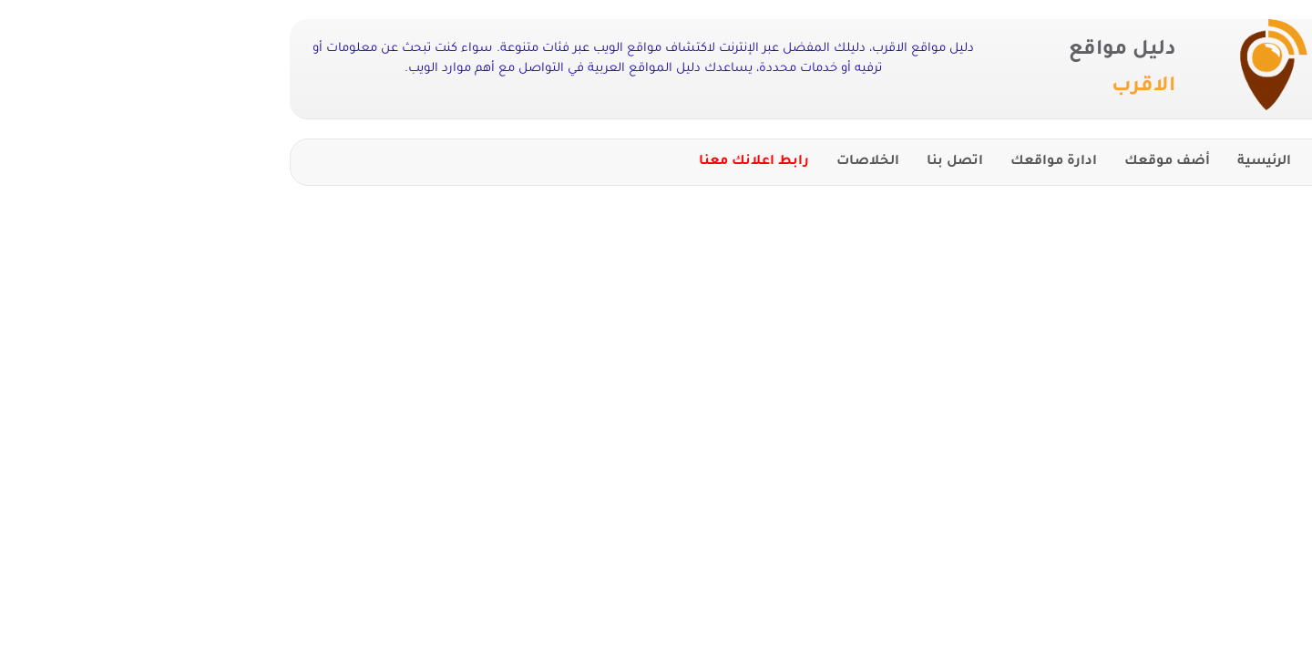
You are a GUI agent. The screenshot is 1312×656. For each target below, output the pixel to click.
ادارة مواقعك (899, 162)
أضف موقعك (1013, 162)
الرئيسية (1110, 162)
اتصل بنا (801, 162)
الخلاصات (713, 162)
